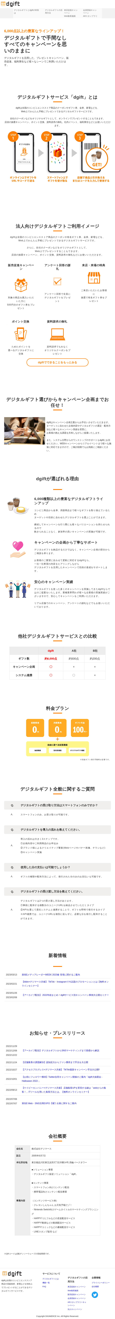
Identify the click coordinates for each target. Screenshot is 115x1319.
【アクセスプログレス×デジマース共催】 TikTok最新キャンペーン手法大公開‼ (61, 1069)
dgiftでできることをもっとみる (57, 362)
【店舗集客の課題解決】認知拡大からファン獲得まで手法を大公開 (55, 1062)
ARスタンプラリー (95, 16)
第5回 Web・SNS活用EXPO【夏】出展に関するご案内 (49, 1103)
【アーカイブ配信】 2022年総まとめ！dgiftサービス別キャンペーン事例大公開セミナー (65, 995)
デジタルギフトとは (15, 10)
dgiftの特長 (29, 10)
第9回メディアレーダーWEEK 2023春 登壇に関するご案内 (51, 975)
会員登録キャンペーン (77, 1298)
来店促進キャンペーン (77, 1287)
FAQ (44, 1287)
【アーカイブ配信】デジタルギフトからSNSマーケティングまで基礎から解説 (60, 1050)
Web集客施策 (71, 16)
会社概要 (95, 1287)
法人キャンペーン (75, 1309)
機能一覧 (46, 1283)
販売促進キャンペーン (77, 1294)
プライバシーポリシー (101, 1283)
